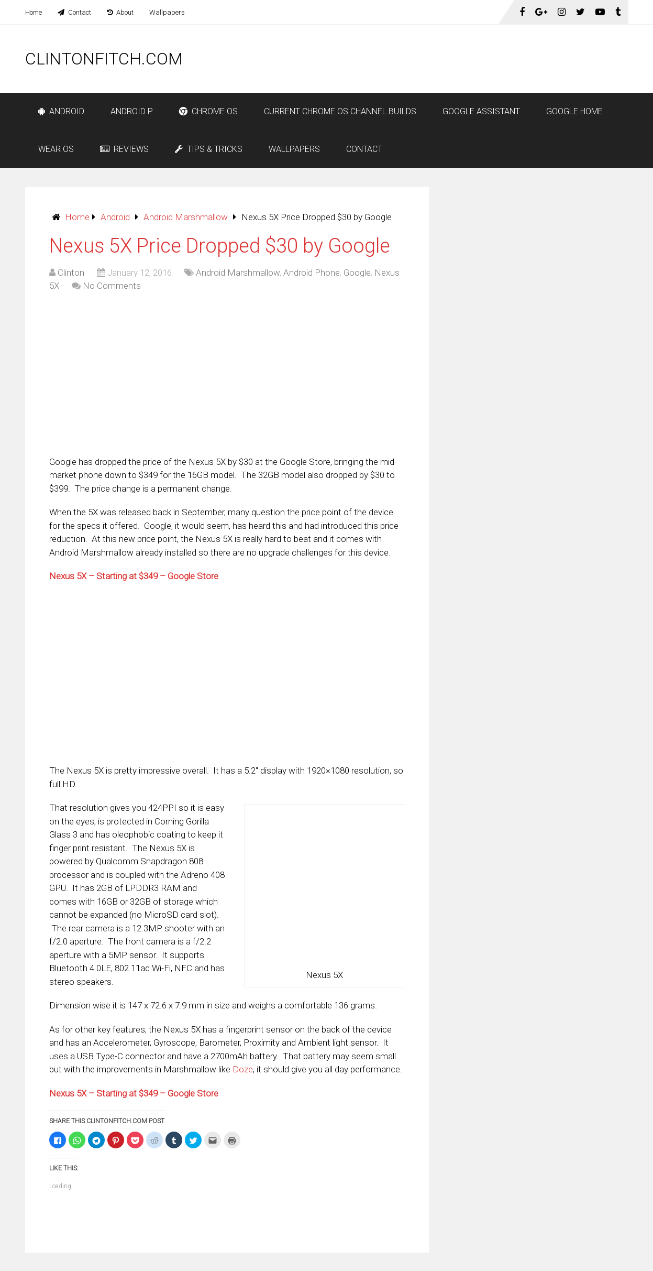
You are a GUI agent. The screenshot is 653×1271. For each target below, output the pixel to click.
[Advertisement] (437, 58)
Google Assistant (481, 111)
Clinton (71, 272)
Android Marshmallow (185, 217)
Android (61, 111)
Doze (243, 1069)
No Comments (112, 285)
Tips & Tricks (208, 149)
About (120, 12)
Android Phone (311, 272)
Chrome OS (208, 111)
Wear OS (56, 149)
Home (33, 12)
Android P (131, 111)
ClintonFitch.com (104, 58)
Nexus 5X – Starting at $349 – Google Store (133, 576)
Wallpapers (167, 12)
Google (357, 272)
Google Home (574, 111)
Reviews (124, 149)
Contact (74, 12)
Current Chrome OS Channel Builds (340, 111)
